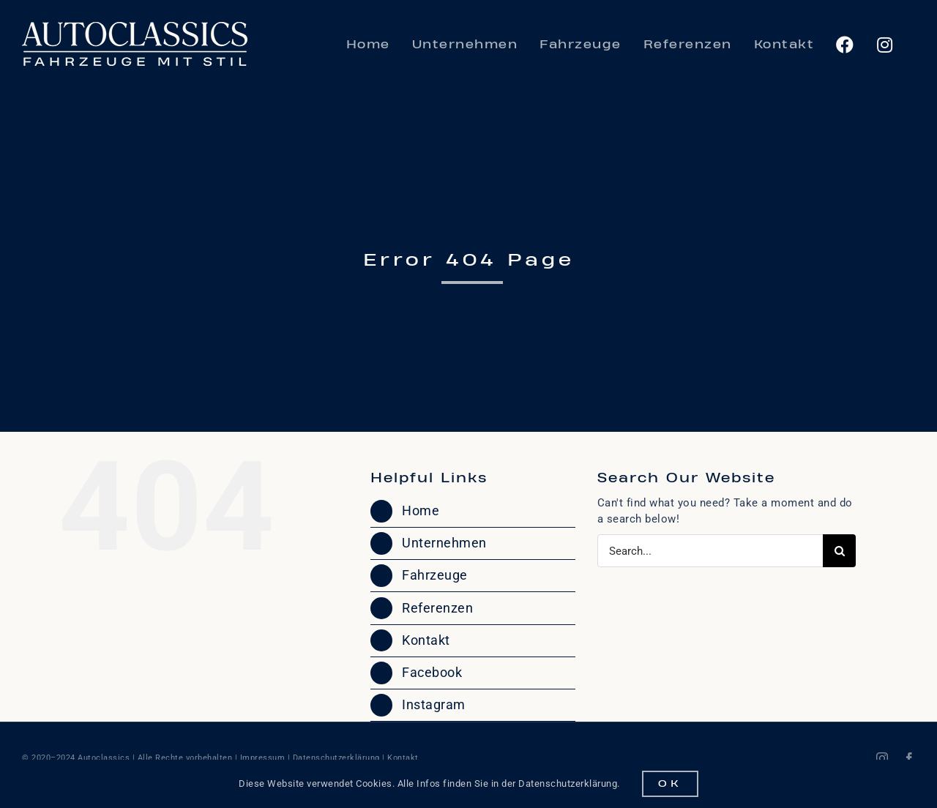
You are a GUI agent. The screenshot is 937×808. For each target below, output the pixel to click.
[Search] (839, 550)
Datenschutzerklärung (336, 758)
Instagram (434, 704)
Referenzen (437, 608)
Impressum (262, 758)
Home (420, 510)
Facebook (432, 672)
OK (670, 784)
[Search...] (710, 550)
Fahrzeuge (435, 575)
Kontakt (426, 640)
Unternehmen (444, 542)
